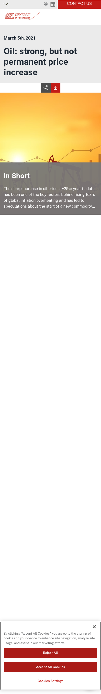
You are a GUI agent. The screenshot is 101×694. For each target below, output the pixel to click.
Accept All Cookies (50, 667)
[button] (46, 4)
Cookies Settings (51, 681)
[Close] (94, 626)
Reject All (50, 653)
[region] (50, 655)
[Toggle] (94, 16)
